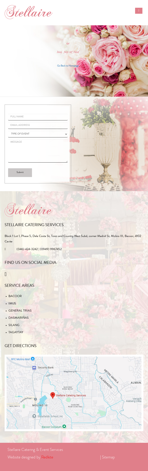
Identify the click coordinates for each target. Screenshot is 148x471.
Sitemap (108, 457)
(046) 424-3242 (27, 249)
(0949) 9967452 (51, 249)
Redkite (47, 457)
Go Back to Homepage (68, 65)
